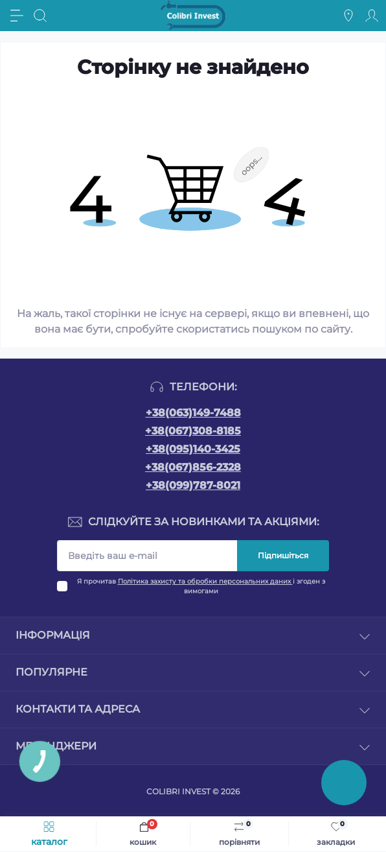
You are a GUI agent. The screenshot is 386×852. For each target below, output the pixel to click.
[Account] (371, 15)
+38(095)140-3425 (193, 449)
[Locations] (348, 15)
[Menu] (16, 15)
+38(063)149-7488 (193, 413)
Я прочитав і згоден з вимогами (201, 586)
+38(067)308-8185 (193, 431)
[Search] (40, 15)
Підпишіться (283, 555)
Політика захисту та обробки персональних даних (205, 581)
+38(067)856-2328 (193, 467)
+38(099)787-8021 (193, 485)
